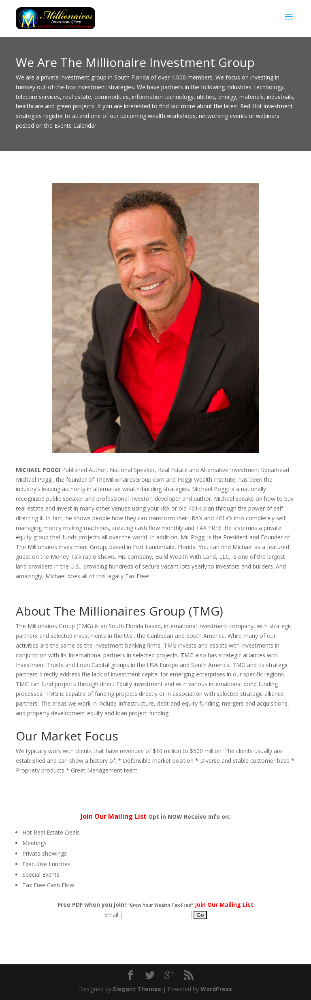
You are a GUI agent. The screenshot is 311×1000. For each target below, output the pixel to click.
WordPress (216, 989)
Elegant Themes (137, 989)
